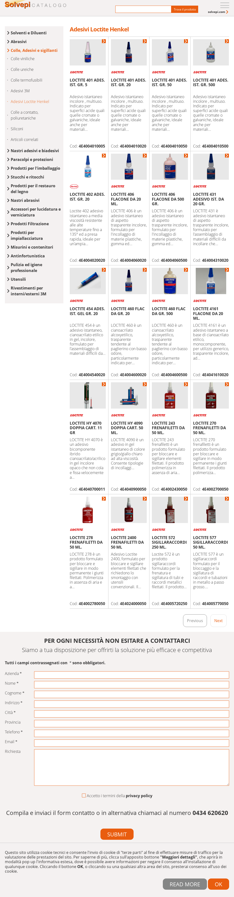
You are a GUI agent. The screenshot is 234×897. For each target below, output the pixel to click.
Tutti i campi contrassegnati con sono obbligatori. (55, 663)
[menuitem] (218, 12)
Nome (12, 683)
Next (218, 620)
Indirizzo (13, 703)
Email (11, 741)
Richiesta (12, 751)
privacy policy (139, 795)
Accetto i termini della (117, 796)
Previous (195, 620)
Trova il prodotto (185, 9)
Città (10, 712)
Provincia (12, 722)
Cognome (14, 693)
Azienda (13, 673)
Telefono (14, 732)
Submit (117, 834)
